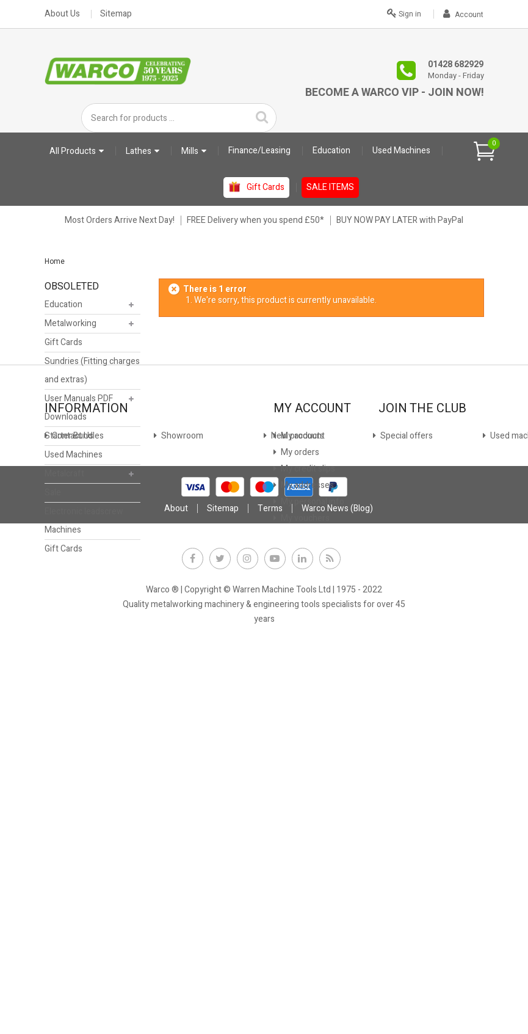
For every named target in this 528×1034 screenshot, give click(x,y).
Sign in (404, 13)
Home (55, 261)
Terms (270, 891)
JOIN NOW (405, 745)
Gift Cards (63, 345)
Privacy (174, 753)
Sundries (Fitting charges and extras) (92, 373)
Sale (53, 495)
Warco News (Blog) (195, 802)
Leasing (174, 703)
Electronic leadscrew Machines (84, 523)
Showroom (72, 703)
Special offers (77, 736)
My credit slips (307, 720)
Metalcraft (64, 476)
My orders (299, 703)
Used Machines (74, 457)
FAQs (61, 786)
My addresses (306, 736)
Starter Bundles (74, 438)
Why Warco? (74, 802)
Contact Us (71, 687)
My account (302, 687)
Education (63, 307)
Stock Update (185, 720)
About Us (62, 14)
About (176, 891)
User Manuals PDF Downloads (79, 410)
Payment (177, 736)
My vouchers (304, 769)
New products (77, 720)
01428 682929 (455, 64)
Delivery (66, 769)
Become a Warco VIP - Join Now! (394, 92)
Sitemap (116, 14)
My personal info (311, 753)
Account (463, 14)
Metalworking (70, 326)
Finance (174, 687)
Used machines (80, 753)
